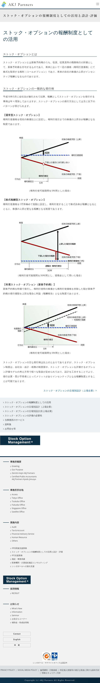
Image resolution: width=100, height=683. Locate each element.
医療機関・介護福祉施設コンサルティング (30, 562)
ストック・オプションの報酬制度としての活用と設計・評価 (37, 551)
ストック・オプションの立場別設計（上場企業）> (70, 390)
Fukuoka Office (18, 504)
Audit (14, 527)
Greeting (15, 466)
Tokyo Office (17, 498)
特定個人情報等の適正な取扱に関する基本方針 (80, 670)
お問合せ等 (10, 428)
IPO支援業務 (17, 555)
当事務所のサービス (15, 419)
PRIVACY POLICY (7, 670)
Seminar (15, 615)
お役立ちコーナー (19, 619)
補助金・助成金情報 (20, 622)
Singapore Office (19, 508)
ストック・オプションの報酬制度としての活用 (28, 402)
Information (17, 612)
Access (15, 494)
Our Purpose (17, 469)
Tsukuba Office (18, 501)
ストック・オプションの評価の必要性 (23, 415)
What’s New (17, 608)
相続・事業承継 (18, 559)
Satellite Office (18, 511)
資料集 (8, 424)
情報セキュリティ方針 (51, 673)
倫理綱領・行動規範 (48, 670)
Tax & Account (18, 530)
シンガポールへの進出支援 (23, 566)
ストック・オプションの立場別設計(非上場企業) (28, 411)
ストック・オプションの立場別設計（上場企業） (29, 406)
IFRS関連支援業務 (19, 548)
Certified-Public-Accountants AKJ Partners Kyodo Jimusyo (24, 478)
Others (15, 540)
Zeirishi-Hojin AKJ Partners (23, 473)
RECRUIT (15, 593)
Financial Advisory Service (23, 534)
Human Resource (19, 537)
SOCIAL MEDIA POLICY (27, 670)
